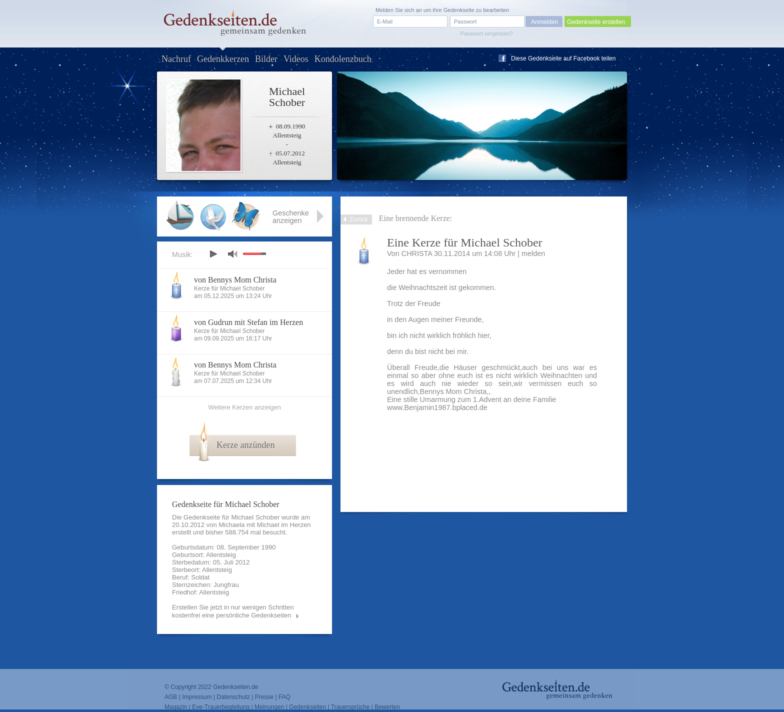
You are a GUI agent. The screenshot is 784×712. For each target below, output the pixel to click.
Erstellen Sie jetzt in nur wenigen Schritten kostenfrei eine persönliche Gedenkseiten (233, 611)
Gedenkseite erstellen (596, 22)
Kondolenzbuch (343, 59)
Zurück (359, 219)
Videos (296, 59)
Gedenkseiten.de (235, 687)
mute (232, 254)
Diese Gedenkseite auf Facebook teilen (563, 58)
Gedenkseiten (307, 707)
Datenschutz (233, 697)
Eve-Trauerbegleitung (221, 707)
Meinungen (269, 707)
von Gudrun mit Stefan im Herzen (248, 322)
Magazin (175, 707)
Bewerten (387, 707)
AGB (170, 697)
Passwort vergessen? (486, 33)
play (213, 254)
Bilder (266, 59)
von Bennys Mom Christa (235, 280)
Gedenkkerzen (223, 59)
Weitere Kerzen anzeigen (244, 407)
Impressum (197, 697)
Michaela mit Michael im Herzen (264, 524)
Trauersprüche (350, 707)
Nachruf (176, 59)
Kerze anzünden (245, 445)
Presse (264, 697)
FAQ (284, 697)
